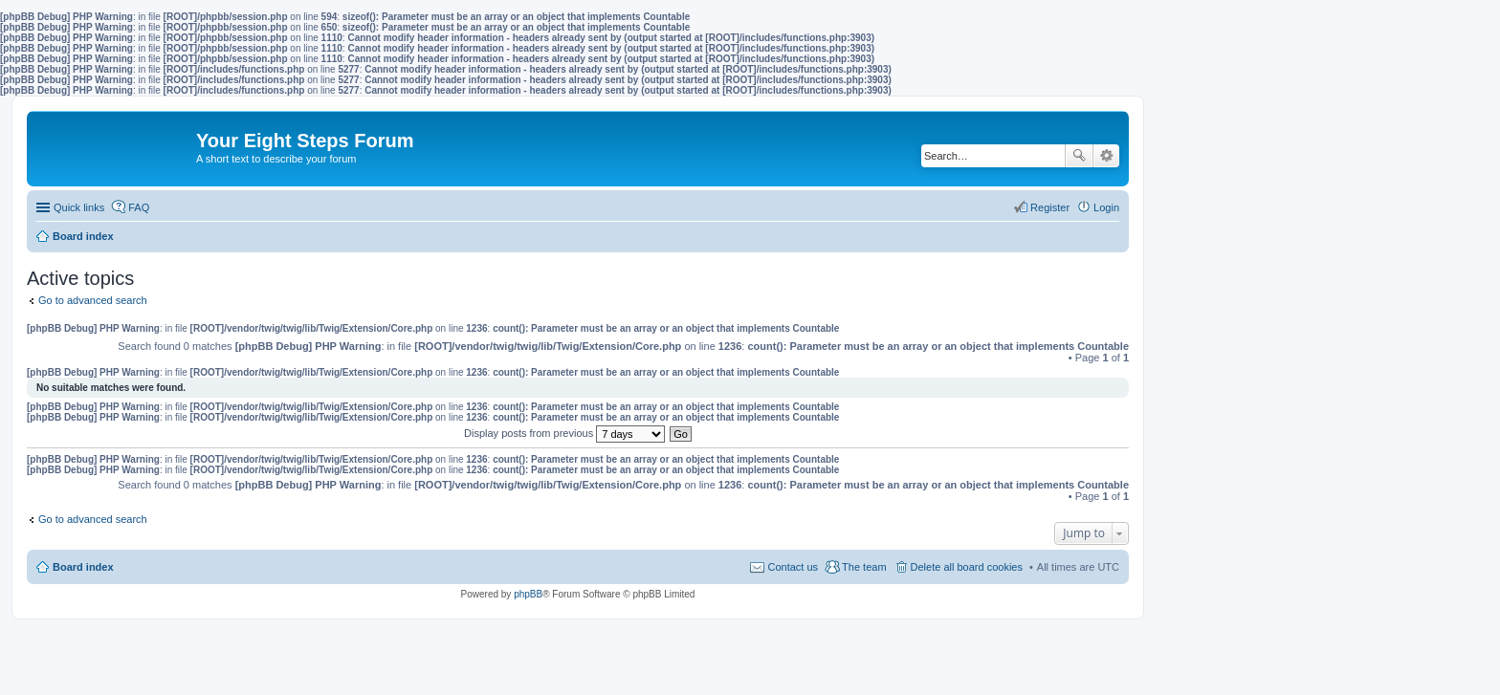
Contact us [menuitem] (792, 567)
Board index (83, 567)
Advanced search (1106, 155)
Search (1079, 155)
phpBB (528, 594)
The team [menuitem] (864, 567)
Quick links (79, 207)
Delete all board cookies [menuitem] (967, 567)
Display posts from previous (564, 433)
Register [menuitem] (1050, 207)
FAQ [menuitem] (138, 207)
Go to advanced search (92, 300)
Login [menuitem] (1106, 207)
